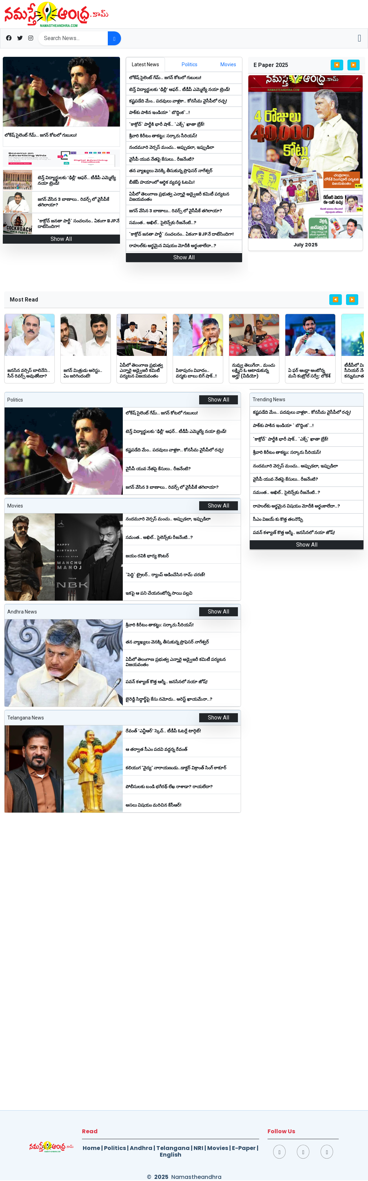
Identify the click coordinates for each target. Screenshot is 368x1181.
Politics (115, 1148)
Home (91, 1148)
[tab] (145, 64)
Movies (217, 1148)
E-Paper (244, 1148)
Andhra (141, 1148)
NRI (198, 1148)
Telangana (173, 1148)
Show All (61, 239)
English (170, 1155)
